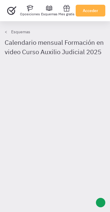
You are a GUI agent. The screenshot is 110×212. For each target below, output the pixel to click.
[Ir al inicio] (12, 11)
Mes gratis (66, 10)
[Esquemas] (49, 10)
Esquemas (20, 31)
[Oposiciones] (30, 10)
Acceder (90, 10)
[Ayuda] (100, 202)
